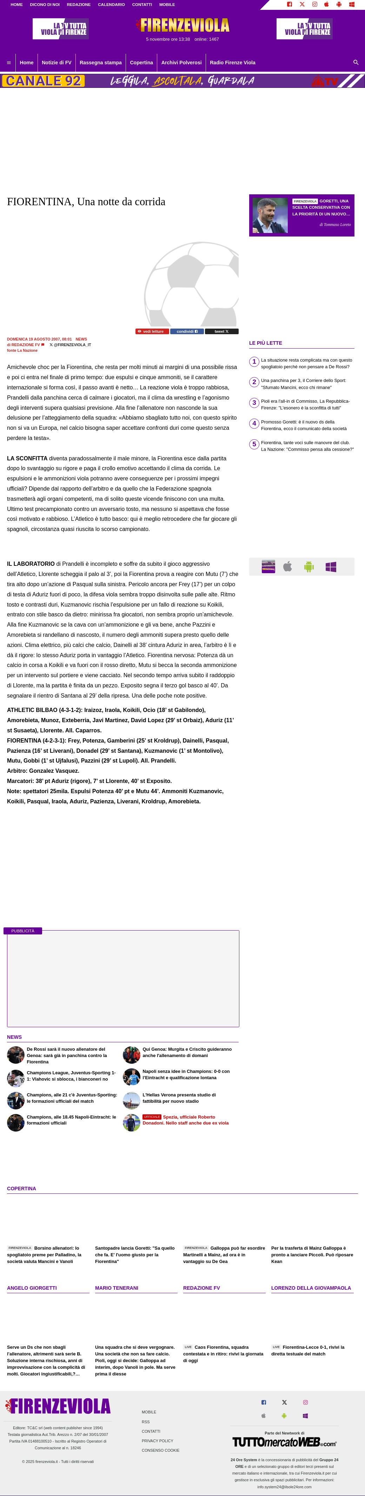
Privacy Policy (157, 1441)
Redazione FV (26, 345)
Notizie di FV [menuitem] (56, 62)
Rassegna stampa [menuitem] (101, 62)
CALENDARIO (111, 4)
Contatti (151, 1431)
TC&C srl (34, 1428)
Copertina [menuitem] (141, 62)
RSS (146, 1422)
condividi (187, 331)
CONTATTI (142, 4)
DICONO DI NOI (45, 4)
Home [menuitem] (27, 62)
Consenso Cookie (161, 1451)
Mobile (149, 1412)
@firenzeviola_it (70, 345)
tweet (222, 331)
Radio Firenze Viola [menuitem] (232, 62)
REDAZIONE (79, 4)
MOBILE (167, 4)
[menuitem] (9, 63)
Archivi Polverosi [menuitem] (181, 62)
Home (17, 4)
